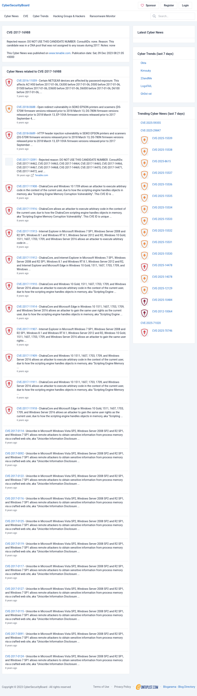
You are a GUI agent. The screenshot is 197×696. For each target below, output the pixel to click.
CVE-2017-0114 (14, 430)
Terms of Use (101, 686)
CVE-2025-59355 (151, 122)
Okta (143, 62)
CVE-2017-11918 (27, 408)
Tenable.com (41, 175)
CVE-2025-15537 (162, 172)
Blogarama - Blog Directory (179, 686)
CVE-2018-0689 (26, 133)
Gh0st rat (146, 93)
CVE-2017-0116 (14, 498)
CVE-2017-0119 (14, 543)
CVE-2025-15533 (162, 219)
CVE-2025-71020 (151, 323)
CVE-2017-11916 (27, 208)
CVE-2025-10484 (162, 299)
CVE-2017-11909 (27, 355)
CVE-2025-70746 (162, 330)
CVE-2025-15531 (162, 242)
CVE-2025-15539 (162, 138)
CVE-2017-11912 (27, 257)
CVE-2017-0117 (14, 566)
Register (169, 5)
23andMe (146, 78)
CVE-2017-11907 (27, 329)
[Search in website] (172, 16)
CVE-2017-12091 (27, 159)
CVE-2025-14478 (162, 265)
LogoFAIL (146, 86)
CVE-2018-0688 (26, 107)
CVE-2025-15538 (162, 149)
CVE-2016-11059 (27, 80)
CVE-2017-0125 (14, 521)
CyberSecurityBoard (15, 5)
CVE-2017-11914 (27, 306)
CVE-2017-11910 (27, 284)
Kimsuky (146, 70)
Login (185, 5)
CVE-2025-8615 (161, 161)
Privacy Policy (122, 686)
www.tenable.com (60, 53)
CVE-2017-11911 (27, 382)
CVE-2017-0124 (14, 656)
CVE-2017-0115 (14, 611)
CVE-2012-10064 (162, 311)
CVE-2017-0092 (14, 453)
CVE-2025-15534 (162, 207)
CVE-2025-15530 (162, 253)
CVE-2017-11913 (27, 231)
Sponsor (148, 5)
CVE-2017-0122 (14, 476)
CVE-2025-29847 (151, 130)
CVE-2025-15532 (162, 230)
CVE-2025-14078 (162, 276)
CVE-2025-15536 (162, 184)
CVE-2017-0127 (14, 588)
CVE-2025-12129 (162, 288)
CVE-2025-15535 (162, 195)
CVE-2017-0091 (14, 633)
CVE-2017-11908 (27, 186)
